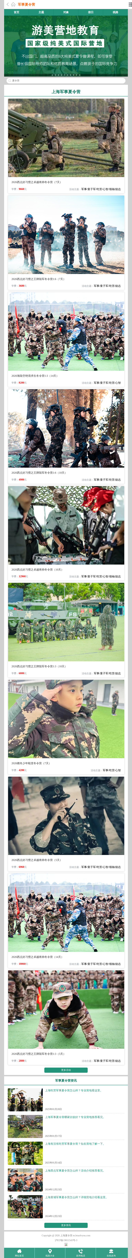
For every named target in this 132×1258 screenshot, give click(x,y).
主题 (41, 12)
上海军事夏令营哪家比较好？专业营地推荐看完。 (75, 1117)
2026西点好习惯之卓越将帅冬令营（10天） (38, 569)
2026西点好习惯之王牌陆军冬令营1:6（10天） (39, 472)
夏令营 (15, 80)
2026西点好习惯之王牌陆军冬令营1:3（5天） (39, 1053)
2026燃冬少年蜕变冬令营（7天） (31, 763)
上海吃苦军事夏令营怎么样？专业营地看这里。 (74, 1090)
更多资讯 (66, 1225)
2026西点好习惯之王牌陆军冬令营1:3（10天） (39, 666)
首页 (16, 12)
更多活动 (66, 1070)
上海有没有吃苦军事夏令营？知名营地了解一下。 (75, 1143)
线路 (115, 12)
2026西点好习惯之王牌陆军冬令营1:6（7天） (39, 279)
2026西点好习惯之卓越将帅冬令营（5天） (37, 860)
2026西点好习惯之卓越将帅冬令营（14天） (38, 956)
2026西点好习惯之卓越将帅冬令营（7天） (37, 182)
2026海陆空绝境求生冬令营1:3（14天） (35, 375)
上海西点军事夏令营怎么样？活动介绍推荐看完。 (75, 1170)
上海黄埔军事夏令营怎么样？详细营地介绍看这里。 (76, 1197)
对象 (66, 12)
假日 (91, 12)
